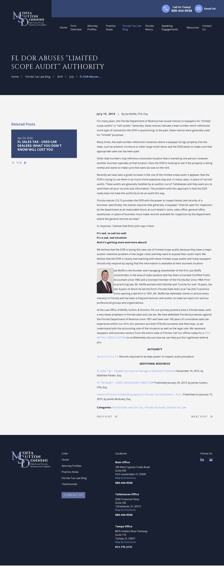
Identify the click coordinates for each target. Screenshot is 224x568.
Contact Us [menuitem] (206, 27)
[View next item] (25, 224)
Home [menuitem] (63, 27)
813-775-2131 (123, 547)
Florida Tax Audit (155, 407)
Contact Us (73, 495)
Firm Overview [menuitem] (76, 27)
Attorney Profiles (72, 466)
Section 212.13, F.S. (108, 356)
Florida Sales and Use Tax (127, 407)
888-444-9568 (181, 10)
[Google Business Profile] (211, 459)
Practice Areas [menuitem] (111, 27)
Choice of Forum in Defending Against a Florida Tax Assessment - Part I (139, 394)
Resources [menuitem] (193, 27)
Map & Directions (125, 478)
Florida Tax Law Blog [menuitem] (131, 27)
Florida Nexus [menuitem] (149, 27)
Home (65, 459)
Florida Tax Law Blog (74, 478)
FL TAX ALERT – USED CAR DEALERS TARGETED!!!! (125, 382)
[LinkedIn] (202, 459)
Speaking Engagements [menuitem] (170, 27)
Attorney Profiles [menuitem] (92, 27)
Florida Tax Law (176, 407)
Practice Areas (70, 472)
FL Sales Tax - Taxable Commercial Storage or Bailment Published (136, 371)
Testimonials (69, 484)
